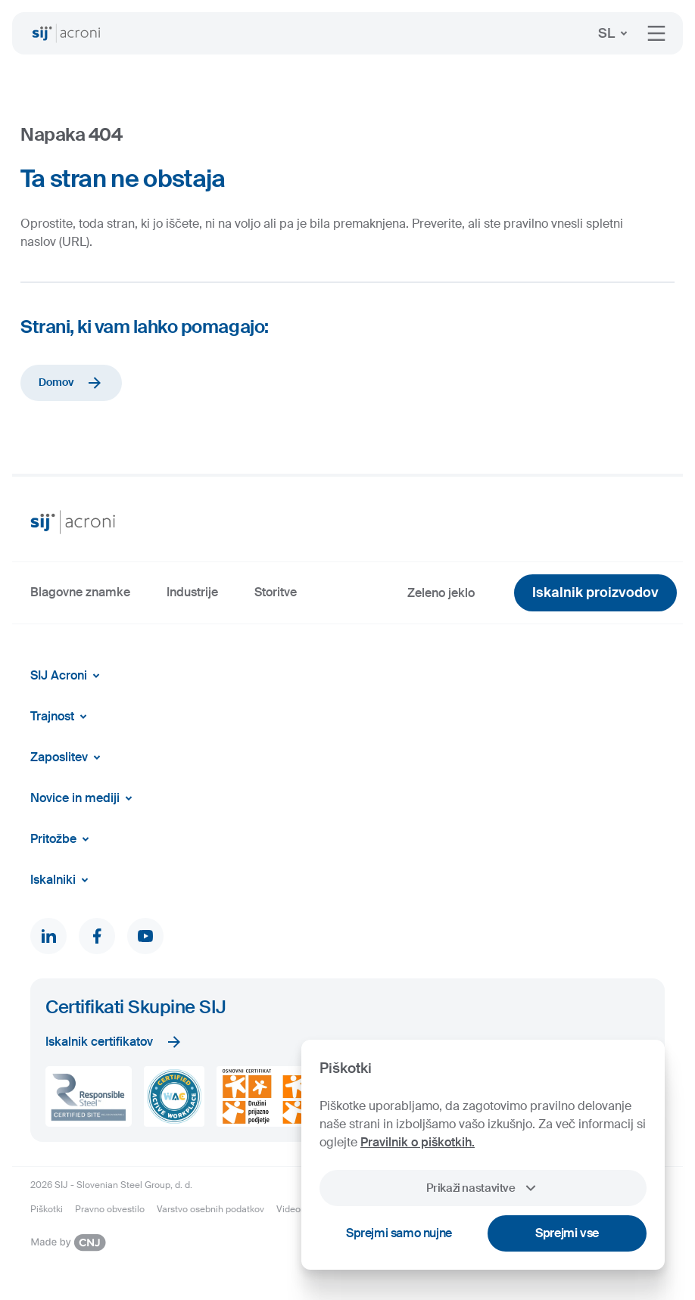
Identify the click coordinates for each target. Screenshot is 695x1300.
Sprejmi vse (567, 1233)
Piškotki (46, 1209)
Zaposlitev (68, 757)
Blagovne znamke (80, 592)
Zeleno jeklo (441, 593)
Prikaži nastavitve (482, 1188)
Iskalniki (62, 880)
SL (615, 33)
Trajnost (61, 717)
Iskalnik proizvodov (595, 592)
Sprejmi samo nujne (399, 1233)
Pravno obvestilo (110, 1209)
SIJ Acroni (67, 676)
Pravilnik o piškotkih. (417, 1142)
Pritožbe (62, 839)
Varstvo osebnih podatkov (210, 1209)
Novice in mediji (84, 798)
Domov (71, 383)
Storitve (275, 592)
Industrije (192, 592)
